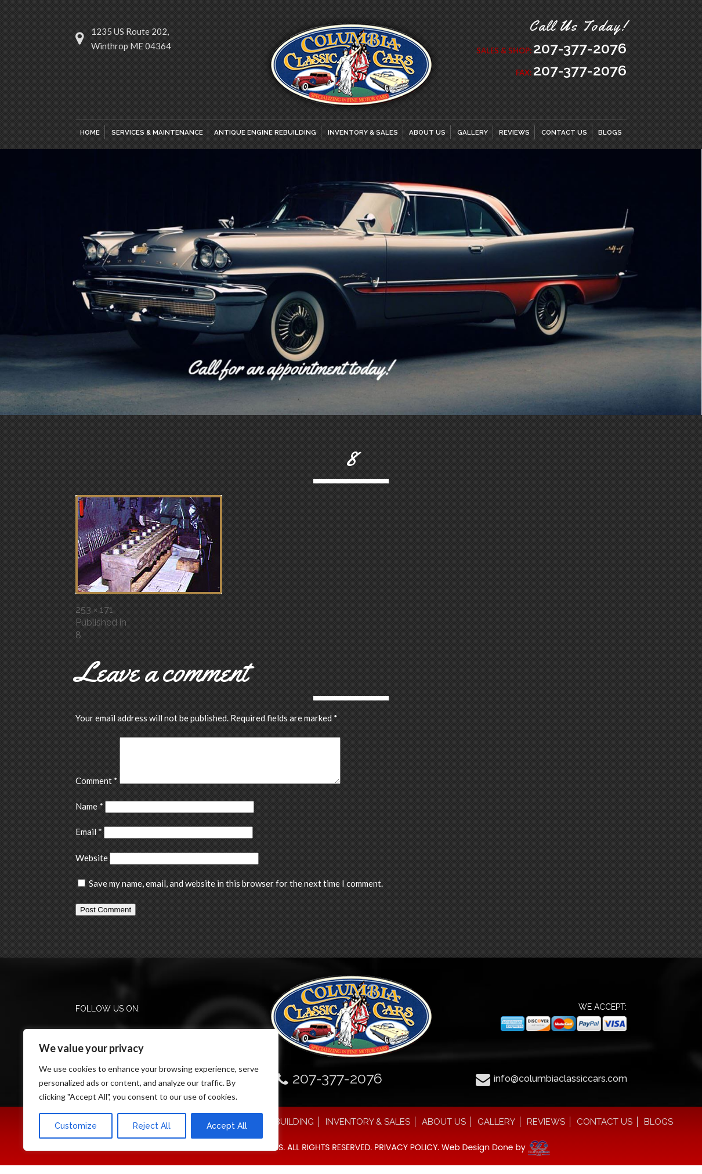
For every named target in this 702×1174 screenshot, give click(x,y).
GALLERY (472, 132)
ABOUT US (427, 132)
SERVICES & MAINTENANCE (157, 132)
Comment (96, 789)
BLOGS (610, 132)
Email (88, 840)
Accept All (227, 1125)
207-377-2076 (580, 48)
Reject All (152, 1125)
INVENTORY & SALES (363, 132)
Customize (76, 1125)
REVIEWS (514, 132)
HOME (90, 132)
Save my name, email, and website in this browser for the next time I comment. (236, 892)
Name (89, 815)
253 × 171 (94, 609)
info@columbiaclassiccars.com (560, 1087)
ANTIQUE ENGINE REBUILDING (265, 132)
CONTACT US (564, 132)
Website (91, 866)
